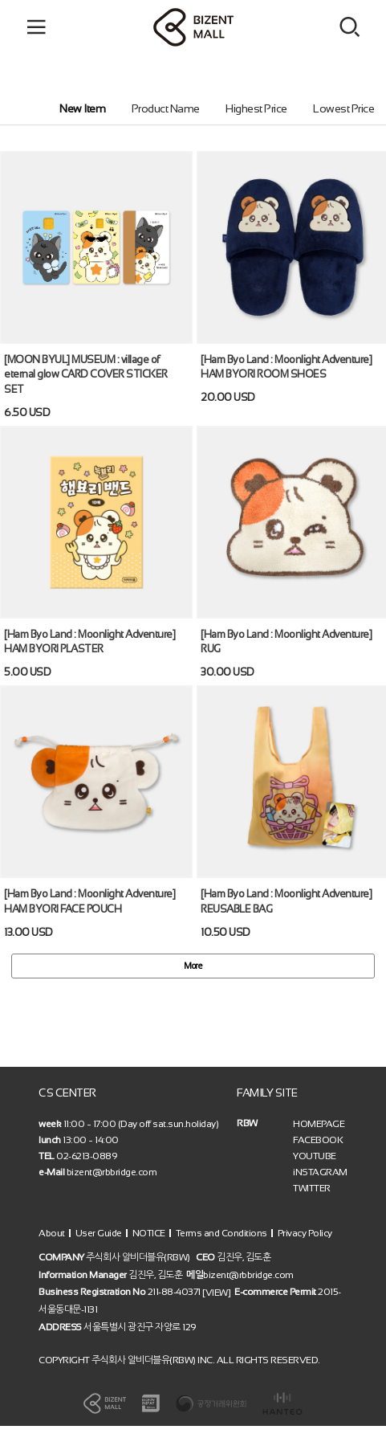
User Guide (98, 1233)
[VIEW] (216, 1292)
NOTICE (148, 1233)
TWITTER (312, 1188)
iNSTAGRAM (320, 1172)
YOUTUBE (314, 1156)
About (52, 1233)
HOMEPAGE (318, 1123)
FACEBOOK (318, 1140)
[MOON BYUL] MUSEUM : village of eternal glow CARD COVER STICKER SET (86, 374)
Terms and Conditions (221, 1233)
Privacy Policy (305, 1233)
